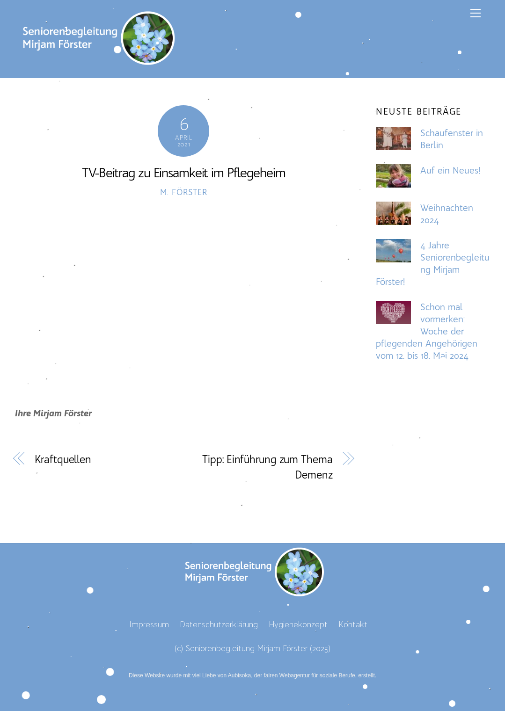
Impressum (149, 624)
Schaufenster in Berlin (451, 139)
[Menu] (475, 12)
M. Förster (183, 192)
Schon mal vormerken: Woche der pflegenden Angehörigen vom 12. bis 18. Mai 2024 (426, 331)
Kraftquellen (63, 459)
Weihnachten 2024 (446, 213)
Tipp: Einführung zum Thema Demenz (267, 467)
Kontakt (352, 624)
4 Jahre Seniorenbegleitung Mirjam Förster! (433, 263)
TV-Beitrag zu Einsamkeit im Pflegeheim (183, 173)
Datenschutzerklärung (219, 624)
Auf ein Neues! (450, 170)
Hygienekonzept (298, 624)
